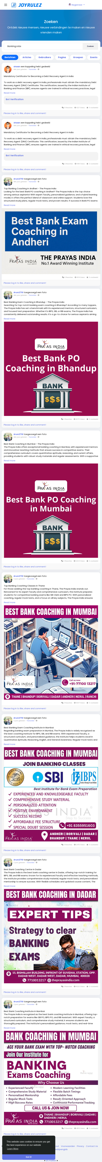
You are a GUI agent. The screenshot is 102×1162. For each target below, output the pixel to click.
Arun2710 (18, 178)
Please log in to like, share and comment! (25, 113)
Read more (9, 92)
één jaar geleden (20, 69)
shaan (17, 66)
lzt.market (51, 1160)
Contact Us (92, 1146)
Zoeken (90, 46)
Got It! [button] (29, 1157)
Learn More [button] (12, 1149)
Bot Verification (14, 99)
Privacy (81, 1146)
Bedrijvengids (61, 1149)
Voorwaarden (68, 1146)
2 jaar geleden (19, 579)
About (56, 1146)
